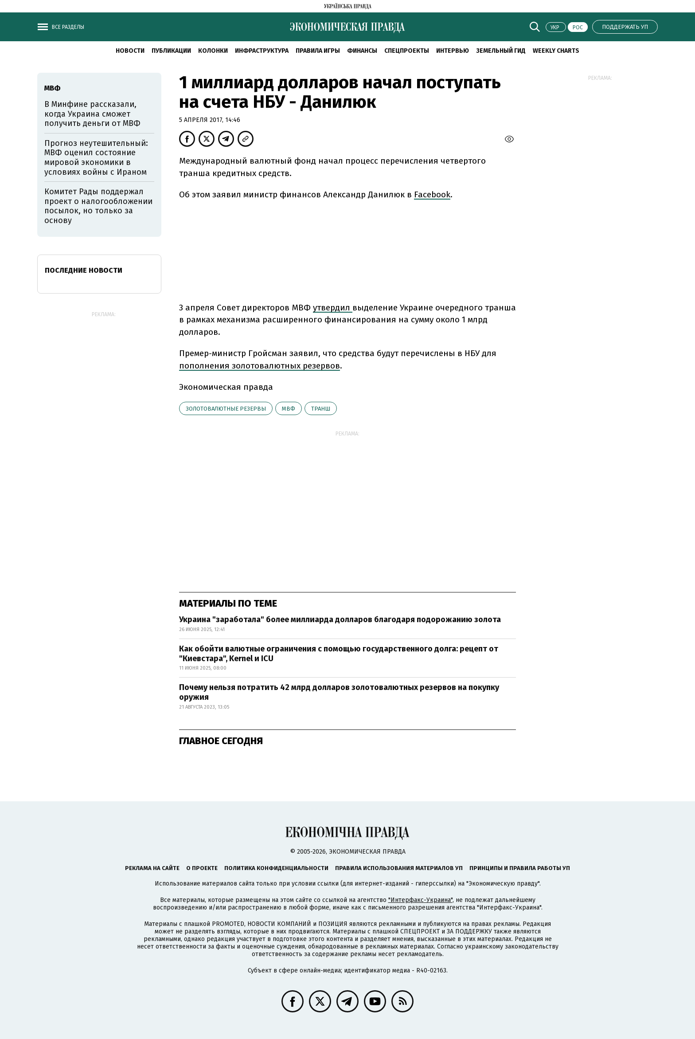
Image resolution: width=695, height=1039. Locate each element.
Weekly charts (556, 51)
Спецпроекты (406, 51)
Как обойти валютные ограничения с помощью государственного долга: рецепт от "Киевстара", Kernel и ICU (338, 653)
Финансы (362, 51)
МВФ (288, 408)
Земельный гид (501, 51)
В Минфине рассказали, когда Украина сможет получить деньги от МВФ (92, 113)
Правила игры (318, 51)
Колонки (213, 51)
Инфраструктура (262, 51)
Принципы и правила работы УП (519, 868)
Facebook (432, 194)
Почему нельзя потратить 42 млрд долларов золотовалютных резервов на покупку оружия (339, 692)
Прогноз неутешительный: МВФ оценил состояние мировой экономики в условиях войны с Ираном (96, 157)
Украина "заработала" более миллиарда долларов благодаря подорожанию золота (340, 619)
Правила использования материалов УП (399, 868)
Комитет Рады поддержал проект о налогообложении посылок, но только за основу (98, 206)
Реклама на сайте (152, 868)
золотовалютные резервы (226, 408)
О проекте (202, 868)
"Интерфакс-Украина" (420, 900)
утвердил (331, 307)
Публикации (171, 51)
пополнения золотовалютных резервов (259, 366)
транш (320, 408)
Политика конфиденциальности (276, 868)
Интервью (452, 51)
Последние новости (83, 270)
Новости (130, 51)
